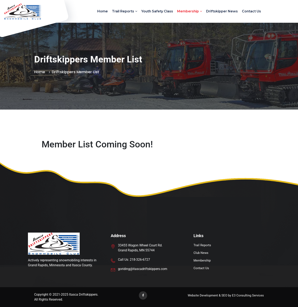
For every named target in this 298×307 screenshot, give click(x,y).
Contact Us (251, 11)
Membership (188, 11)
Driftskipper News (222, 11)
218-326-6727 (140, 260)
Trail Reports (123, 11)
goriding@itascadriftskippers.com (142, 269)
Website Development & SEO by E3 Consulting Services (226, 295)
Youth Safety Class (157, 11)
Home (102, 11)
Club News (200, 253)
